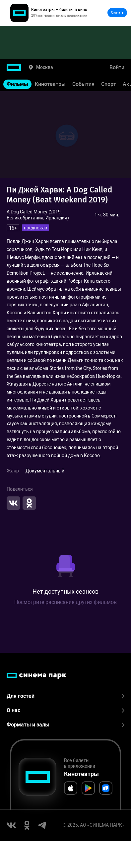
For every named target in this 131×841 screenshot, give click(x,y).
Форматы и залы (65, 724)
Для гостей (65, 696)
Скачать (117, 12)
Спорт (108, 84)
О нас (65, 710)
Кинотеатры (50, 84)
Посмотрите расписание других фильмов (65, 602)
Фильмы (17, 84)
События (83, 84)
